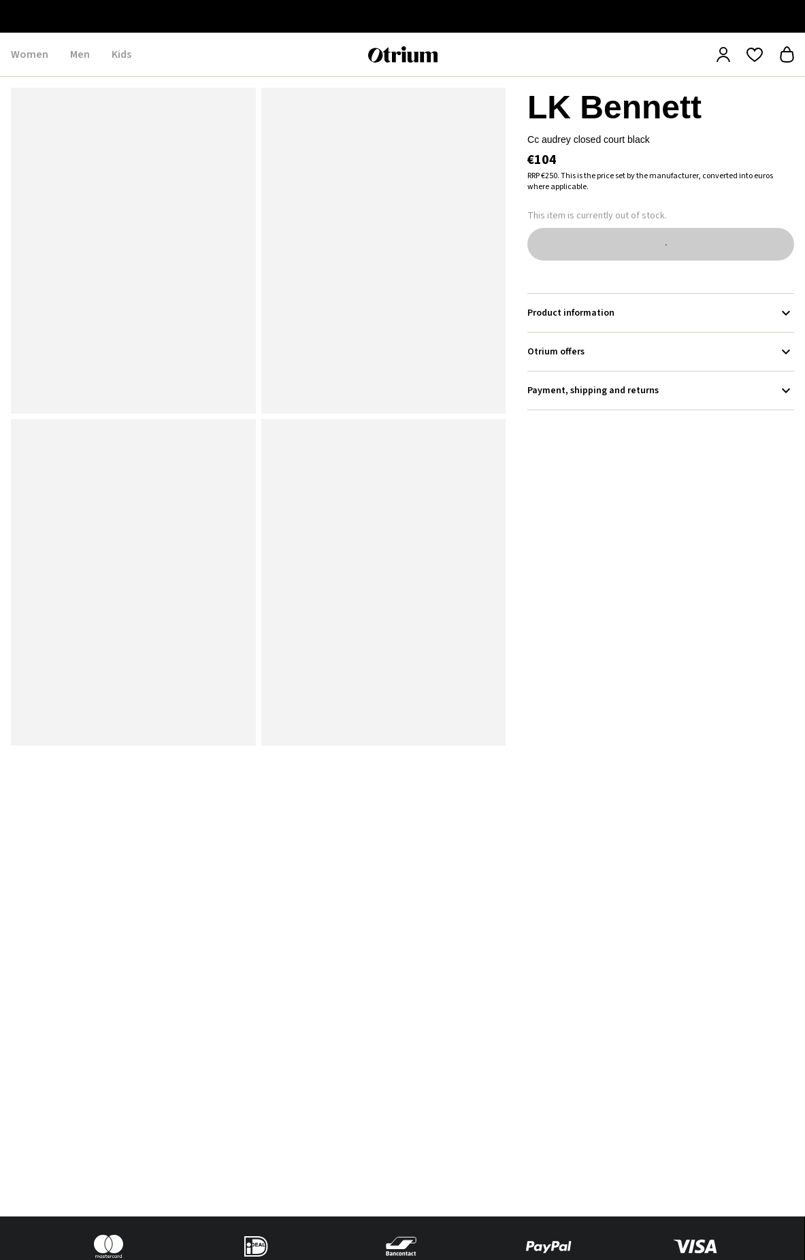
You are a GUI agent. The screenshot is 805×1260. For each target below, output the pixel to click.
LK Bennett (614, 107)
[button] (133, 251)
